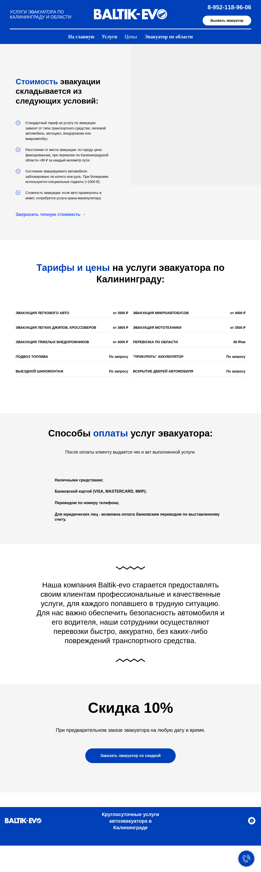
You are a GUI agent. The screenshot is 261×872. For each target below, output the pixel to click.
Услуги (109, 36)
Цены (131, 36)
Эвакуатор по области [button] (168, 36)
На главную (81, 36)
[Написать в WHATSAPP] (251, 823)
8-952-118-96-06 (229, 7)
